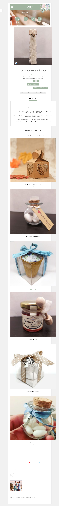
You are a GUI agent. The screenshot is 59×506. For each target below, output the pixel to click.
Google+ (35, 92)
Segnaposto (25, 15)
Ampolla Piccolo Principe (33, 442)
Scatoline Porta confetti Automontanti (33, 184)
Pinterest (42, 92)
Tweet (23, 92)
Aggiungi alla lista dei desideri (41, 87)
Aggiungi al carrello (34, 84)
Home (19, 15)
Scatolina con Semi (33, 288)
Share (28, 92)
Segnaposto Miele (33, 339)
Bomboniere (26, 22)
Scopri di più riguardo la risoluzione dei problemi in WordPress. (22, 497)
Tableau (33, 22)
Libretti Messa (41, 22)
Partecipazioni (18, 22)
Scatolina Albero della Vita (33, 391)
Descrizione (32, 98)
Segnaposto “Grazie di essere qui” (33, 236)
